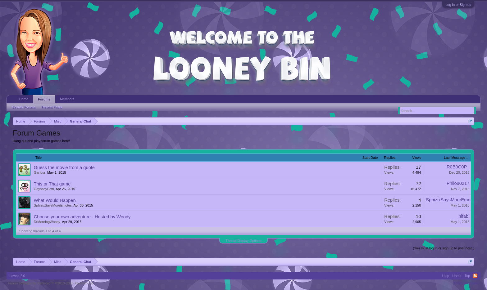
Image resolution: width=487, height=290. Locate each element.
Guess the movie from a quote (64, 167)
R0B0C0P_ (458, 166)
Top (467, 276)
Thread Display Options (244, 241)
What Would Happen (55, 200)
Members (67, 99)
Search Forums (23, 107)
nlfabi (463, 216)
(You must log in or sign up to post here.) (444, 248)
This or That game (52, 183)
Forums (44, 99)
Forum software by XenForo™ (51, 283)
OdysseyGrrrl (44, 189)
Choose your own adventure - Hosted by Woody (82, 216)
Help (445, 276)
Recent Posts (52, 107)
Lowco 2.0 (17, 276)
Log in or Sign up (458, 5)
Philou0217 (458, 183)
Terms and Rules (466, 283)
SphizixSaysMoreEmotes (53, 205)
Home (23, 99)
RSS (475, 276)
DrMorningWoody (47, 222)
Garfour (39, 172)
